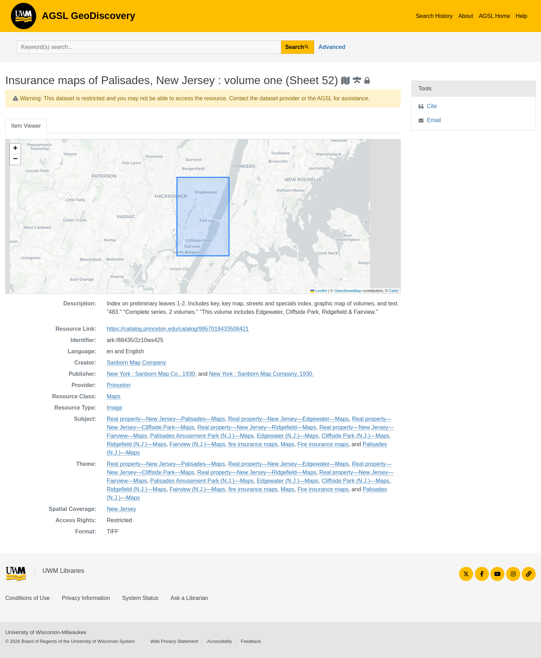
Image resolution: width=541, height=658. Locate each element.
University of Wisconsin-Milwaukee (46, 632)
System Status (140, 598)
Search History (434, 16)
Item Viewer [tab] (26, 126)
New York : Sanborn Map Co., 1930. (151, 374)
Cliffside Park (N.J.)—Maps (355, 436)
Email (434, 120)
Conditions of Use (27, 598)
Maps (113, 396)
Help (521, 16)
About (465, 16)
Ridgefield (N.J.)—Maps (136, 444)
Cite (432, 106)
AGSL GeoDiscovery (23, 18)
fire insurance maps (253, 444)
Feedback (251, 641)
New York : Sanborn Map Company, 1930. (261, 374)
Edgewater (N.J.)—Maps (287, 436)
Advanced (331, 47)
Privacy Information (86, 598)
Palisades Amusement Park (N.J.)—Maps (202, 436)
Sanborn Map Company (136, 363)
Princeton (119, 385)
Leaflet (318, 291)
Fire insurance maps (323, 444)
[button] (15, 149)
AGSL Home (494, 16)
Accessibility (219, 641)
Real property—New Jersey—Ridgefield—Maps (256, 427)
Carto (394, 291)
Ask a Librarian (189, 598)
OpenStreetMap (348, 291)
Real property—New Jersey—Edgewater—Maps (288, 419)
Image (114, 408)
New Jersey (121, 509)
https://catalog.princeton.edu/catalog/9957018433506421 (178, 329)
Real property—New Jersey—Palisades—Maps (166, 419)
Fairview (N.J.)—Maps (197, 444)
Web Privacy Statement (174, 641)
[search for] (149, 47)
